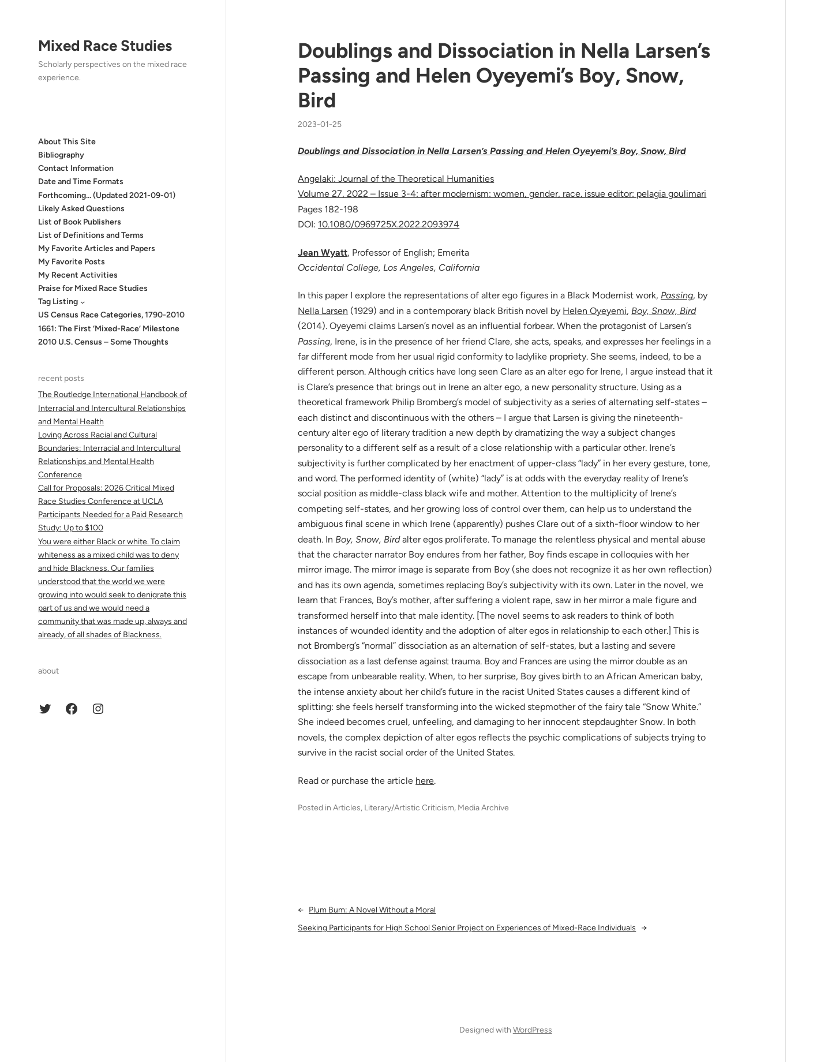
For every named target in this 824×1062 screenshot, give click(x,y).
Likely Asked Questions (81, 209)
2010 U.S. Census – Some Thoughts (103, 342)
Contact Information (76, 168)
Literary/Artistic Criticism (409, 808)
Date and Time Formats (80, 181)
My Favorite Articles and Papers (96, 248)
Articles (347, 808)
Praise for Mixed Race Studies (93, 288)
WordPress (532, 1030)
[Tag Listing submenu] (82, 302)
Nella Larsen (323, 310)
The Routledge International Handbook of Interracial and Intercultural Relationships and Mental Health (112, 408)
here (424, 780)
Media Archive (483, 808)
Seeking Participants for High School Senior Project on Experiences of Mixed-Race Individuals (467, 928)
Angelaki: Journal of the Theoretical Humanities (396, 178)
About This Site (67, 142)
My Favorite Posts (71, 262)
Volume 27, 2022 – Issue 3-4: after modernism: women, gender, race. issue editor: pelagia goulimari (502, 193)
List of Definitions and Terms (91, 235)
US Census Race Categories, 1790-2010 (111, 315)
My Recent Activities (78, 275)
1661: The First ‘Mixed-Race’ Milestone (108, 329)
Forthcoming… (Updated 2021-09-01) (106, 195)
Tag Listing (58, 301)
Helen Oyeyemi (595, 310)
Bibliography (61, 155)
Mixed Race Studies (105, 45)
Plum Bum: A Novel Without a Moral (372, 910)
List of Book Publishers (79, 222)
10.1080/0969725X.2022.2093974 (388, 224)
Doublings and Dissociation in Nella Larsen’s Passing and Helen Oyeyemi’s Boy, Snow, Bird (504, 75)
